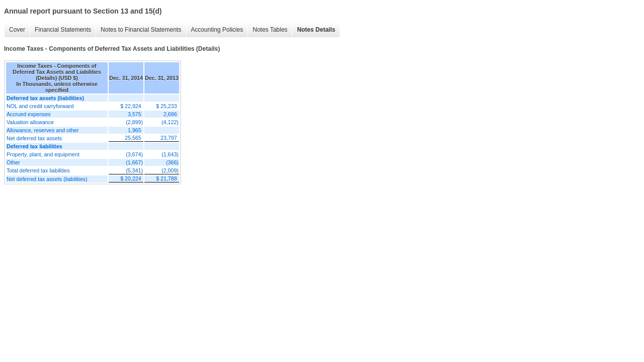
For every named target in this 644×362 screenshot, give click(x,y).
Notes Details (316, 29)
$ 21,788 (166, 178)
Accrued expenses (29, 114)
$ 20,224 (130, 178)
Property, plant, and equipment (43, 154)
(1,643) (170, 154)
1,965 (134, 130)
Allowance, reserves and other (42, 130)
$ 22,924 (130, 106)
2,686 (170, 114)
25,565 (133, 138)
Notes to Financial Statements (141, 29)
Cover (17, 29)
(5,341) (134, 170)
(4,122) (170, 122)
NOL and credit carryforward (40, 106)
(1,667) (134, 162)
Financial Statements (63, 29)
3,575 (134, 114)
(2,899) (134, 122)
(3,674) (134, 154)
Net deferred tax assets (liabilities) (47, 179)
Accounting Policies (217, 29)
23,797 (168, 138)
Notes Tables (270, 29)
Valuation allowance (30, 122)
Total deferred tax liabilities (38, 170)
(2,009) (170, 170)
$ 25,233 (166, 106)
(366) (172, 162)
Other (13, 162)
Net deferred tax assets (34, 138)
